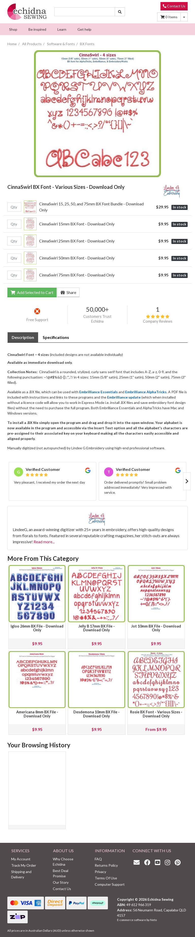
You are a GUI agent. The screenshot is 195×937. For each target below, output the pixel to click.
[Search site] (120, 11)
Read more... (44, 541)
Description (23, 337)
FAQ (98, 859)
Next (187, 481)
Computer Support (110, 884)
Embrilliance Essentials (98, 392)
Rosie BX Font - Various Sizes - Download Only (156, 714)
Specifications (56, 337)
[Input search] (84, 11)
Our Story (61, 882)
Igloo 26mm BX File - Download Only (37, 628)
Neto (153, 920)
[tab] (22, 337)
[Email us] (138, 862)
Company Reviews (157, 318)
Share (68, 292)
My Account (20, 859)
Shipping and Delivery (21, 874)
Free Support (37, 320)
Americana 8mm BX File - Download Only (37, 714)
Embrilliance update (124, 397)
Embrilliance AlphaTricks (146, 392)
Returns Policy (106, 865)
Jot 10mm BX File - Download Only (156, 628)
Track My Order (23, 865)
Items (168, 17)
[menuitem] (13, 29)
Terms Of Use (106, 878)
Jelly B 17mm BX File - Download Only (96, 628)
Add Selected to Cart (32, 292)
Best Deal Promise (60, 873)
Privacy (100, 871)
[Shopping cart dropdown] (184, 16)
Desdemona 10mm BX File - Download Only (96, 714)
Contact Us (174, 6)
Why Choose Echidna (63, 861)
